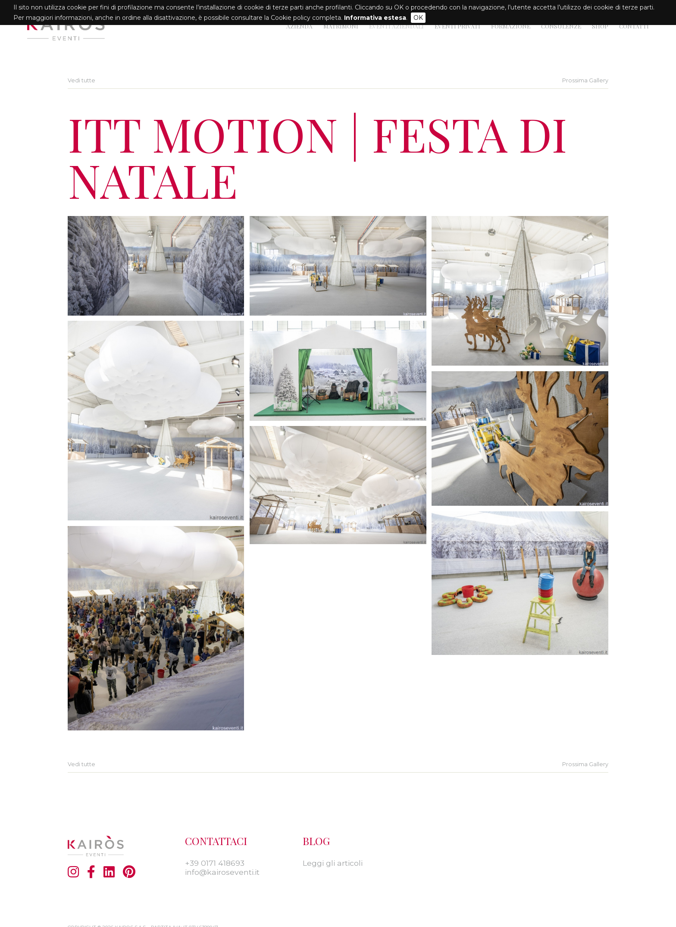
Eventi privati (457, 26)
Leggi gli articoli (333, 862)
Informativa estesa (375, 18)
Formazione (510, 26)
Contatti (634, 26)
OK (418, 18)
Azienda (299, 26)
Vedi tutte (81, 80)
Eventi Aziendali (396, 26)
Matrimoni (340, 26)
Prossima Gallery (585, 80)
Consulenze (561, 26)
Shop (600, 26)
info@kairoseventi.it (222, 872)
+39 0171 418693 (214, 862)
